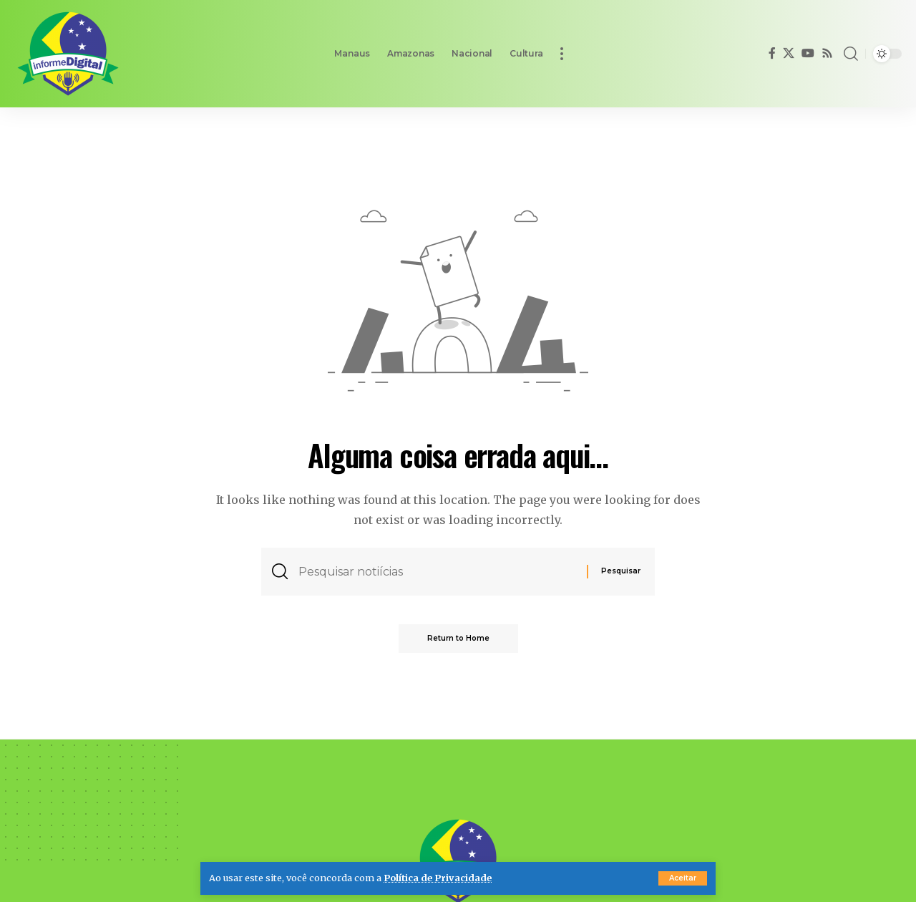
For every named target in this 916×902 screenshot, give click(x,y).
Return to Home (458, 638)
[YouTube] (808, 53)
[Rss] (827, 53)
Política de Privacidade (438, 877)
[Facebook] (772, 53)
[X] (788, 53)
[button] (682, 878)
